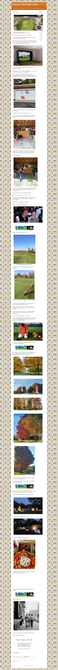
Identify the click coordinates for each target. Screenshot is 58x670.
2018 (40, 35)
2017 (40, 36)
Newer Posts (14, 659)
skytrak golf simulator (25, 657)
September (41, 22)
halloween (21, 657)
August (41, 23)
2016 (40, 37)
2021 (40, 32)
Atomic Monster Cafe (25, 4)
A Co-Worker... (16, 13)
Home (24, 659)
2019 (40, 34)
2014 (40, 39)
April (41, 27)
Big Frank (16, 657)
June (41, 25)
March (41, 28)
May (41, 26)
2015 (40, 38)
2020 (40, 33)
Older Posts (34, 659)
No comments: (21, 656)
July (41, 24)
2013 (40, 40)
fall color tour (18, 657)
